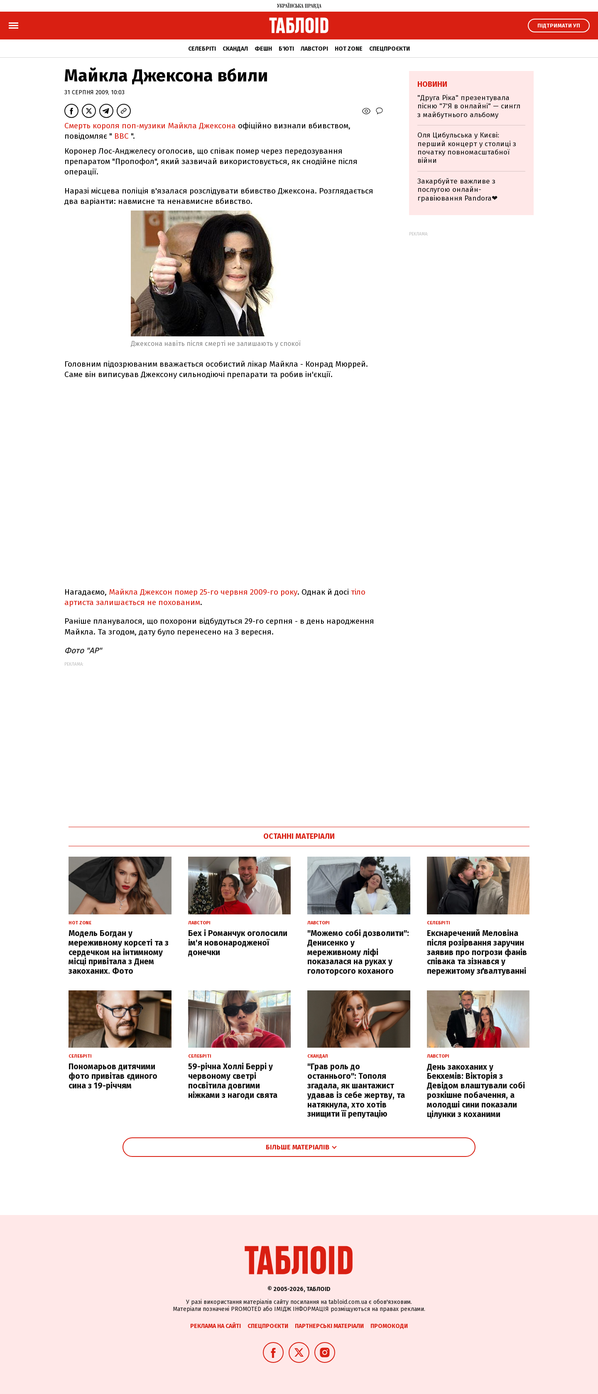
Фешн (263, 48)
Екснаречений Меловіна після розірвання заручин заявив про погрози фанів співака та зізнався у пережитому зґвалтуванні (477, 952)
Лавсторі (314, 48)
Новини (432, 84)
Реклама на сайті (215, 1326)
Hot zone (349, 48)
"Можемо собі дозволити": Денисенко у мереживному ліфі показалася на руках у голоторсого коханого (358, 952)
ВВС (121, 136)
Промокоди (389, 1326)
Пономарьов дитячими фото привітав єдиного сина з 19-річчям (113, 1076)
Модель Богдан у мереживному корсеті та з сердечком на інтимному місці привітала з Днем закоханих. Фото (119, 952)
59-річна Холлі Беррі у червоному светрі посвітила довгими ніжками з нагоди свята (232, 1081)
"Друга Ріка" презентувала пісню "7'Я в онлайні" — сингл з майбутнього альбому (468, 106)
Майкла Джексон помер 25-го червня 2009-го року (203, 592)
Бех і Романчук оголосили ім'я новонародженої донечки (237, 943)
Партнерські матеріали (329, 1326)
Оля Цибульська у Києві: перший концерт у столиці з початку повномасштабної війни (466, 148)
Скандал (235, 48)
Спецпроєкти (389, 48)
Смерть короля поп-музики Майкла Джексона (150, 125)
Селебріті (202, 48)
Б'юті (286, 48)
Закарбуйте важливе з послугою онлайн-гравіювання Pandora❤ (457, 190)
